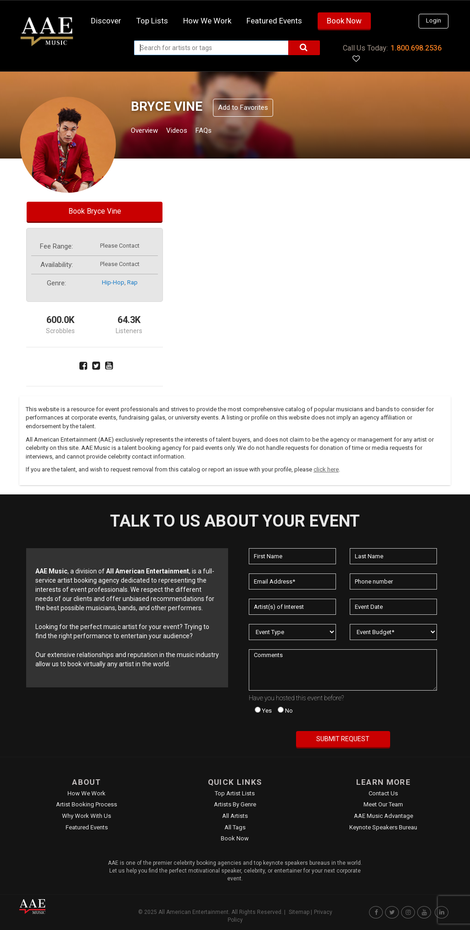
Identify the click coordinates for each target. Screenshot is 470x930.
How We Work (86, 793)
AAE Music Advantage (383, 815)
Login (433, 20)
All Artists (235, 815)
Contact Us (383, 793)
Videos (188, 131)
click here (326, 469)
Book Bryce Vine (94, 211)
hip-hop (113, 282)
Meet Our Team (383, 804)
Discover (106, 20)
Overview (148, 131)
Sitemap (299, 912)
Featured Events (274, 20)
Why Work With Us (86, 815)
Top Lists (152, 20)
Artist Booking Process (86, 804)
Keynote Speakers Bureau (383, 827)
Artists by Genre (235, 804)
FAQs (220, 131)
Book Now (344, 20)
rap (132, 282)
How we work (207, 20)
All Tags (235, 827)
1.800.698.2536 (416, 48)
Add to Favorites (243, 107)
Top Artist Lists (235, 793)
